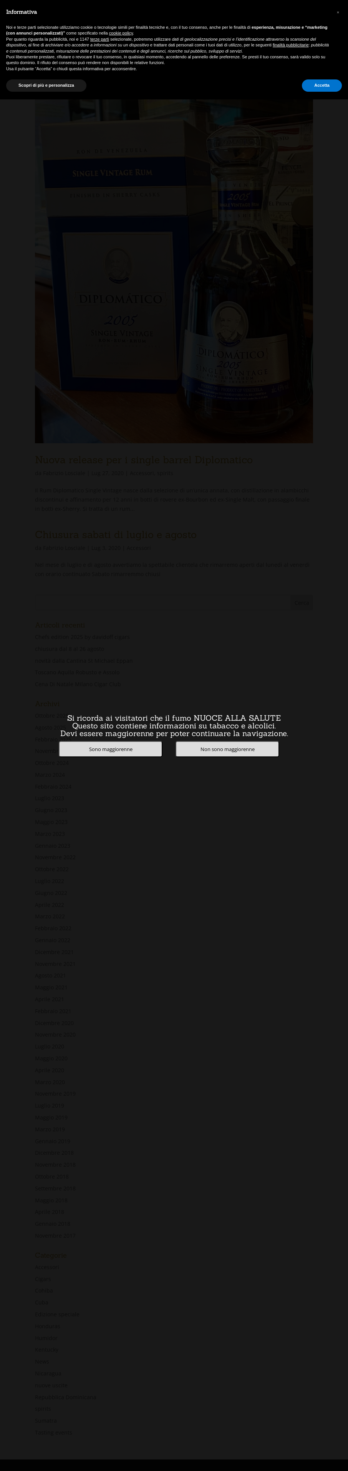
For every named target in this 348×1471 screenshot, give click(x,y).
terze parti (99, 39)
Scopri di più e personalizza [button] (46, 85)
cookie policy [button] (121, 33)
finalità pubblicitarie (291, 45)
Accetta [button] (322, 85)
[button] (338, 12)
